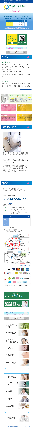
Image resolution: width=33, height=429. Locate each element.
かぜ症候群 (16, 333)
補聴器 (16, 392)
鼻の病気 (16, 355)
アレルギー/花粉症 (16, 326)
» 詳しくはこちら (25, 265)
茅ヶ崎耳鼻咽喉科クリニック (14, 426)
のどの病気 (16, 363)
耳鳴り (16, 399)
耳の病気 (16, 348)
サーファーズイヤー (16, 384)
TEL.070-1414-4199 (8, 203)
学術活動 (16, 419)
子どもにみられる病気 (16, 341)
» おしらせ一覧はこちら (25, 89)
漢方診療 (16, 406)
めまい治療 (16, 377)
